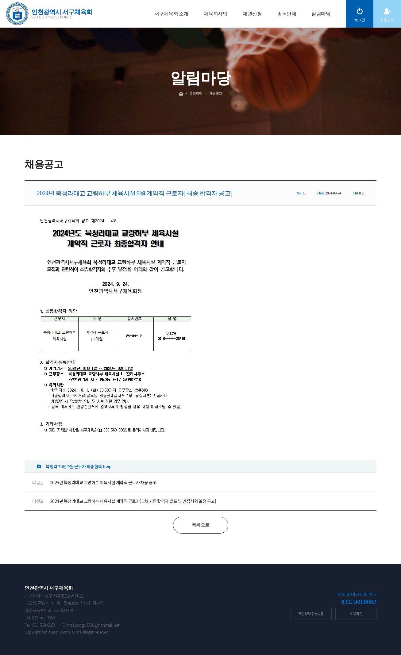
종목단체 (286, 13)
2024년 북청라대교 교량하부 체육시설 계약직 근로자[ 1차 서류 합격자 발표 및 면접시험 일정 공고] (133, 501)
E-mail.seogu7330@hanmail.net (91, 625)
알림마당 (320, 13)
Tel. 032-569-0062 (40, 618)
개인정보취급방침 (311, 613)
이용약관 (355, 613)
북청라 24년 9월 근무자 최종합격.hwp (79, 466)
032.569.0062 (358, 602)
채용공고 (215, 93)
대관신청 (252, 13)
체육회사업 (216, 13)
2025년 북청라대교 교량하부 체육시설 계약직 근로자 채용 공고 (103, 482)
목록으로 (201, 525)
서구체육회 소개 (171, 13)
